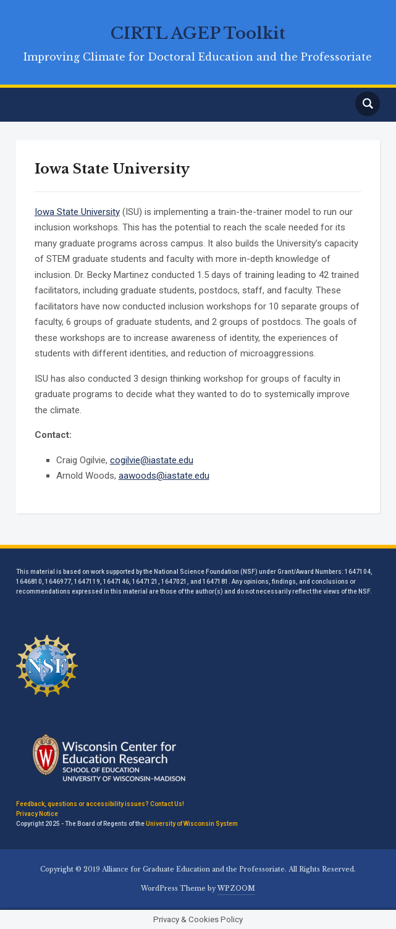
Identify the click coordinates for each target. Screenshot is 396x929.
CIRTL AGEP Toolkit (198, 33)
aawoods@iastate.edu (164, 475)
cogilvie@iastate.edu (151, 460)
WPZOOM (236, 889)
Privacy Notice (37, 813)
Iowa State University (77, 211)
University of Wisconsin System (192, 823)
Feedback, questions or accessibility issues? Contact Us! (100, 804)
